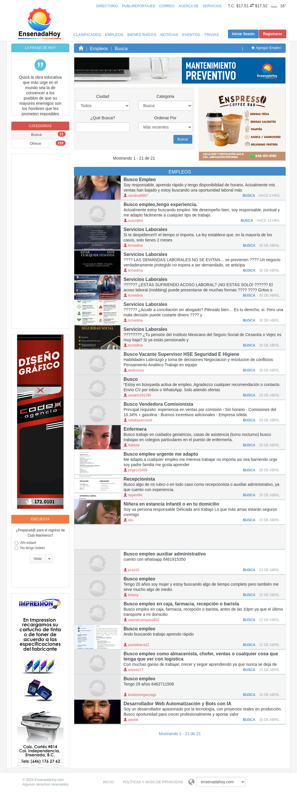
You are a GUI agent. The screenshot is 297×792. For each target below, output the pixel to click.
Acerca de (188, 6)
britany (131, 595)
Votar (38, 559)
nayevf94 (133, 495)
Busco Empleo (140, 179)
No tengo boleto (32, 548)
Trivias (211, 35)
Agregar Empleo (266, 48)
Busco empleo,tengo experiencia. (160, 204)
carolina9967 (136, 196)
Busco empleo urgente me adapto (161, 454)
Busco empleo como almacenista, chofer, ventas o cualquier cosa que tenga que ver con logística (201, 656)
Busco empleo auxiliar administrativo (165, 553)
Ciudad (102, 96)
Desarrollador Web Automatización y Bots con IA (177, 703)
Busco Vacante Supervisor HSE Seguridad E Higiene (181, 354)
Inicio (108, 782)
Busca (36, 134)
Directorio (107, 6)
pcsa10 (131, 570)
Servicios (212, 6)
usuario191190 (137, 395)
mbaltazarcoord (138, 420)
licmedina (133, 245)
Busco (131, 379)
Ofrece (35, 143)
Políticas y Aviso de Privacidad (153, 782)
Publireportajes (138, 6)
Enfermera (135, 429)
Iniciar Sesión (243, 34)
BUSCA (249, 196)
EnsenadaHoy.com (49, 780)
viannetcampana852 (141, 620)
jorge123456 (135, 470)
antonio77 (133, 670)
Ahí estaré (28, 543)
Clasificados (87, 35)
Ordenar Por (165, 118)
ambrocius (134, 370)
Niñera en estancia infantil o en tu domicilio (171, 503)
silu (128, 520)
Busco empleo (139, 578)
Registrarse (272, 34)
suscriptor (133, 221)
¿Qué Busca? (102, 118)
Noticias (169, 35)
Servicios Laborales (145, 229)
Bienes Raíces (141, 35)
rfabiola (132, 445)
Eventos (191, 35)
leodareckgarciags (140, 695)
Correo (167, 6)
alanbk (131, 720)
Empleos (114, 35)
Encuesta (40, 519)
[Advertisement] (40, 241)
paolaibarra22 (136, 645)
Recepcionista (139, 479)
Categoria (165, 96)
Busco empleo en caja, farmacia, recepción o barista (181, 603)
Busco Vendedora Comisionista (158, 404)
